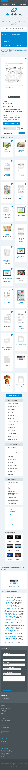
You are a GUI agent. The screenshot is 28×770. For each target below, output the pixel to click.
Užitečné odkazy (4, 718)
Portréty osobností (12, 430)
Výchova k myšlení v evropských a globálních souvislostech (13, 493)
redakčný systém (13, 763)
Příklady (3, 756)
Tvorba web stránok (5, 763)
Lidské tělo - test (7, 385)
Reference (3, 710)
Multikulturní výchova (12, 497)
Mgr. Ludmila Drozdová (10, 606)
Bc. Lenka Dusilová (10, 600)
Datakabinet (3, 49)
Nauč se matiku (4, 753)
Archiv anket (10, 526)
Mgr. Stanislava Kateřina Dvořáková (12, 639)
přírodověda (6, 120)
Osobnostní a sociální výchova (13, 483)
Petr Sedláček (10, 597)
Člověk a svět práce (12, 468)
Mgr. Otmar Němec (10, 605)
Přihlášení (4, 1)
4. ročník (17, 117)
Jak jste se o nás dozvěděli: (9, 667)
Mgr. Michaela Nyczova (10, 633)
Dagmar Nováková (10, 638)
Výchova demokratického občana (13, 487)
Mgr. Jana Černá (11, 624)
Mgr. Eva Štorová (10, 599)
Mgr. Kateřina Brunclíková (10, 608)
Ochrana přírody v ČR (21, 344)
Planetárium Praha (5, 732)
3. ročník (12, 117)
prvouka (17, 119)
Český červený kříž (5, 727)
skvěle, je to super (11, 514)
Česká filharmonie (5, 731)
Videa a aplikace (11, 409)
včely (16, 120)
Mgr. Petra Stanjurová (10, 616)
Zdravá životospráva (7, 347)
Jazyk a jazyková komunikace (12, 448)
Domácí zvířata (21, 215)
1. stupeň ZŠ (6, 117)
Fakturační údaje (5, 711)
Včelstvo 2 (20, 174)
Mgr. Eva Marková (10, 621)
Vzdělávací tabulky (12, 406)
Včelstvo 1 (6, 128)
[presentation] (14, 685)
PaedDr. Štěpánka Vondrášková (10, 625)
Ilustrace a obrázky (12, 433)
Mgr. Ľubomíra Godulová (11, 630)
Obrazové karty (11, 424)
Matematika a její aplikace (14, 452)
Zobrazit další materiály (14, 395)
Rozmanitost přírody (12, 50)
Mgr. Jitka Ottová (11, 635)
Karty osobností (11, 427)
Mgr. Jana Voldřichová (10, 636)
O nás (2, 707)
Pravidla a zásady (5, 743)
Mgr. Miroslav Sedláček (10, 619)
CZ (26, 1)
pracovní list (11, 119)
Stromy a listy (20, 256)
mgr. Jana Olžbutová (10, 602)
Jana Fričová (11, 632)
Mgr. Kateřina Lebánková (11, 642)
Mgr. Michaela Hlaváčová (10, 611)
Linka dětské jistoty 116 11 (7, 751)
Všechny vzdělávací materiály (12, 49)
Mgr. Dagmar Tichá (10, 603)
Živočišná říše (7, 196)
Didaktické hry (11, 415)
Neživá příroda (20, 277)
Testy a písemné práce (13, 421)
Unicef (2, 729)
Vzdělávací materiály (5, 708)
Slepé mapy (10, 412)
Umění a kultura (11, 474)
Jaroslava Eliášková (10, 617)
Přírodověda (5, 50)
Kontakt (2, 713)
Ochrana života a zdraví (6, 740)
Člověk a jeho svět (12, 459)
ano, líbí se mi (10, 516)
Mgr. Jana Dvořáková (10, 613)
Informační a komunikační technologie (14, 455)
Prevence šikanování (5, 750)
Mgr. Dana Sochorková (10, 614)
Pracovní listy (11, 418)
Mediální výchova (12, 503)
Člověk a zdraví (11, 471)
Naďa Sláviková (11, 627)
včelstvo (12, 120)
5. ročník (5, 119)
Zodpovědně (4, 754)
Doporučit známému (14, 96)
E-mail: (4, 658)
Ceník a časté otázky (5, 720)
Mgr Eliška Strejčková (10, 622)
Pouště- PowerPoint (21, 362)
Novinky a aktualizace (13, 403)
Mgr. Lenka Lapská (10, 596)
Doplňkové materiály (12, 439)
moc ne (9, 520)
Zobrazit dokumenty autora (11, 123)
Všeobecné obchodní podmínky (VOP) (10, 722)
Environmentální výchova (13, 500)
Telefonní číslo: (6, 662)
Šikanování (3, 741)
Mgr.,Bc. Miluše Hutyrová (10, 610)
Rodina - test (7, 302)
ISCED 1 (20, 49)
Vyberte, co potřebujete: (8, 672)
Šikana (21, 302)
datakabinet (6, 698)
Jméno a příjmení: (7, 653)
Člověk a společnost (12, 465)
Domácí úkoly (11, 436)
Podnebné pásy (7, 365)
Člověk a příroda (11, 462)
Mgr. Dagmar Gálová (11, 628)
